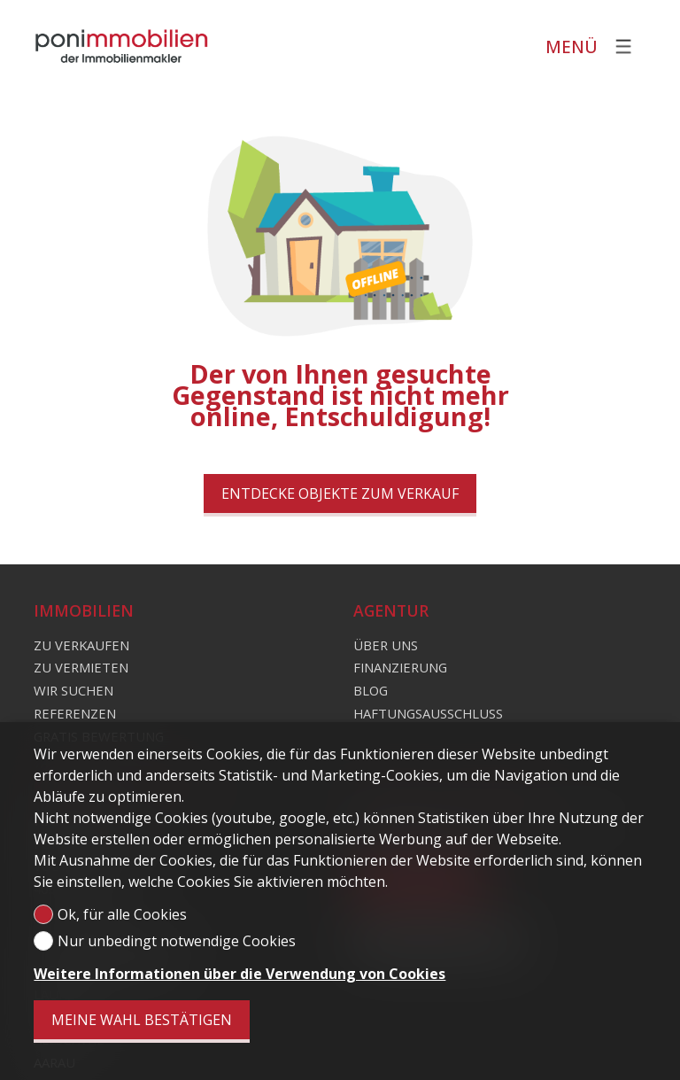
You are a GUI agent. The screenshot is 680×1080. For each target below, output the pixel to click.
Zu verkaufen (81, 645)
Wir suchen (73, 690)
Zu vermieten (81, 667)
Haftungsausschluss (428, 713)
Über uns (385, 645)
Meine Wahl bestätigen (141, 1019)
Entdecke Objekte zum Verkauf (340, 493)
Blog (370, 690)
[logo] (122, 46)
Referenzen (75, 713)
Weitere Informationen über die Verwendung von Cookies (239, 973)
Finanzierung (400, 667)
